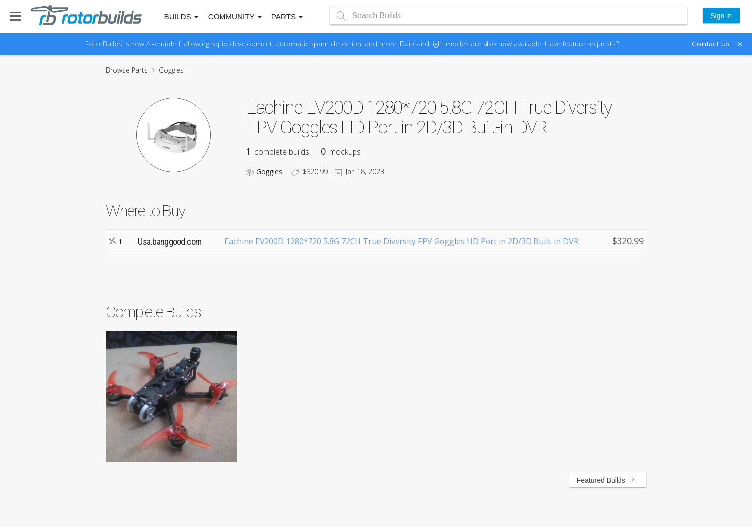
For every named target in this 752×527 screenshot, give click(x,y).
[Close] (740, 44)
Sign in (721, 16)
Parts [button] (287, 16)
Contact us (711, 43)
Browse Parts (127, 70)
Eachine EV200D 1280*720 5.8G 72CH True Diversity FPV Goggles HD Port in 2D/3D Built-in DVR (401, 241)
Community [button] (235, 16)
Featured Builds (607, 480)
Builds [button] (181, 16)
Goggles (171, 70)
